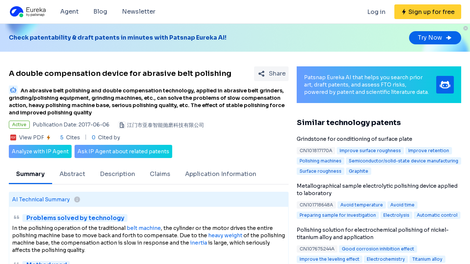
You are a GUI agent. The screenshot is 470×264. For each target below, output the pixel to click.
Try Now (435, 37)
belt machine (144, 228)
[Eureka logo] (27, 11)
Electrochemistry (386, 259)
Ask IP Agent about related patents (123, 151)
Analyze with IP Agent (40, 151)
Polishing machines (320, 161)
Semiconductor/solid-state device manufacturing (403, 161)
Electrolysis (396, 215)
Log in (376, 12)
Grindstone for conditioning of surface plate (354, 139)
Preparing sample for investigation (338, 215)
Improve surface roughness (370, 150)
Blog (100, 11)
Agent (69, 11)
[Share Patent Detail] (271, 73)
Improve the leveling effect (329, 259)
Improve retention (428, 150)
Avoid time (402, 205)
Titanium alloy (427, 259)
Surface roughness (320, 171)
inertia (198, 242)
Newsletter (138, 11)
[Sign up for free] (427, 11)
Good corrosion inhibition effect (378, 249)
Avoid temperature (361, 205)
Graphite (358, 171)
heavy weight (225, 235)
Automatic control (437, 215)
